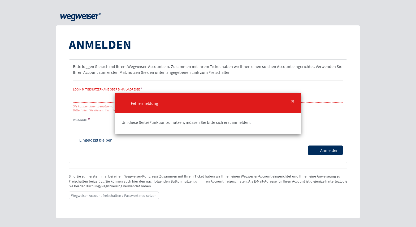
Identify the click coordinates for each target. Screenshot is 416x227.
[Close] (292, 101)
